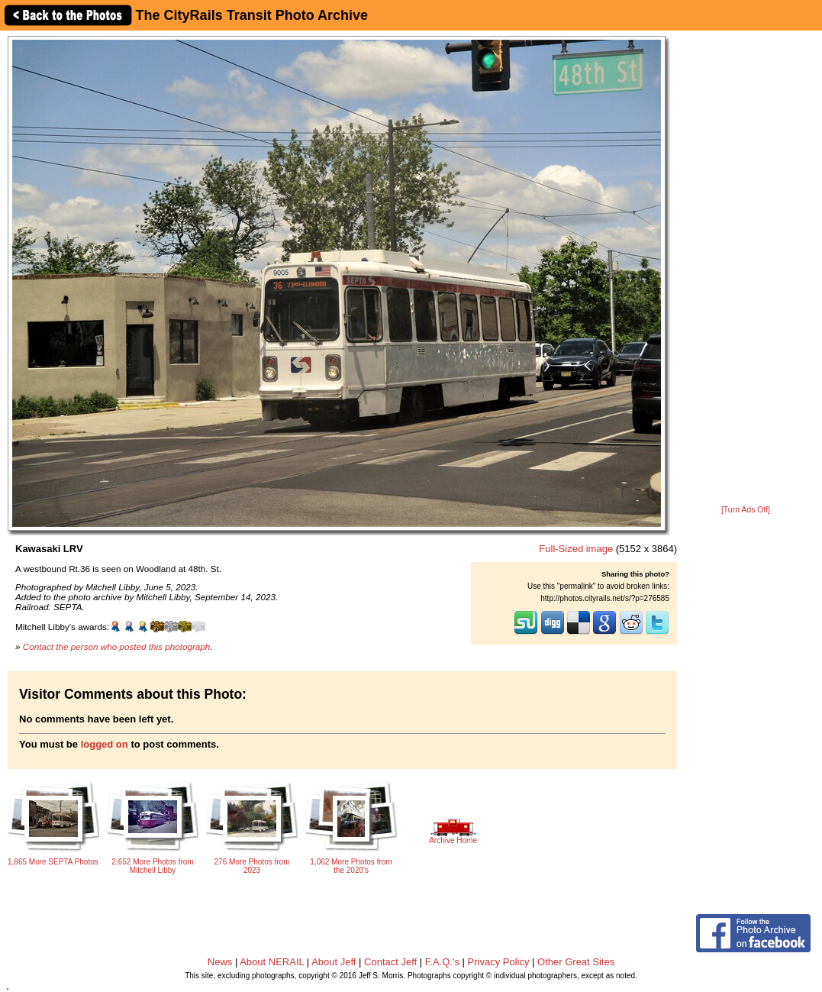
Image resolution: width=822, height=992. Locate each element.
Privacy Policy (499, 962)
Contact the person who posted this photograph (117, 646)
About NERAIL (272, 962)
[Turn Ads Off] (745, 510)
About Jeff (333, 962)
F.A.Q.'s (442, 962)
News (220, 962)
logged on (104, 744)
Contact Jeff (390, 962)
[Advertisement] (746, 269)
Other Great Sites (575, 962)
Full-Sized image (576, 548)
